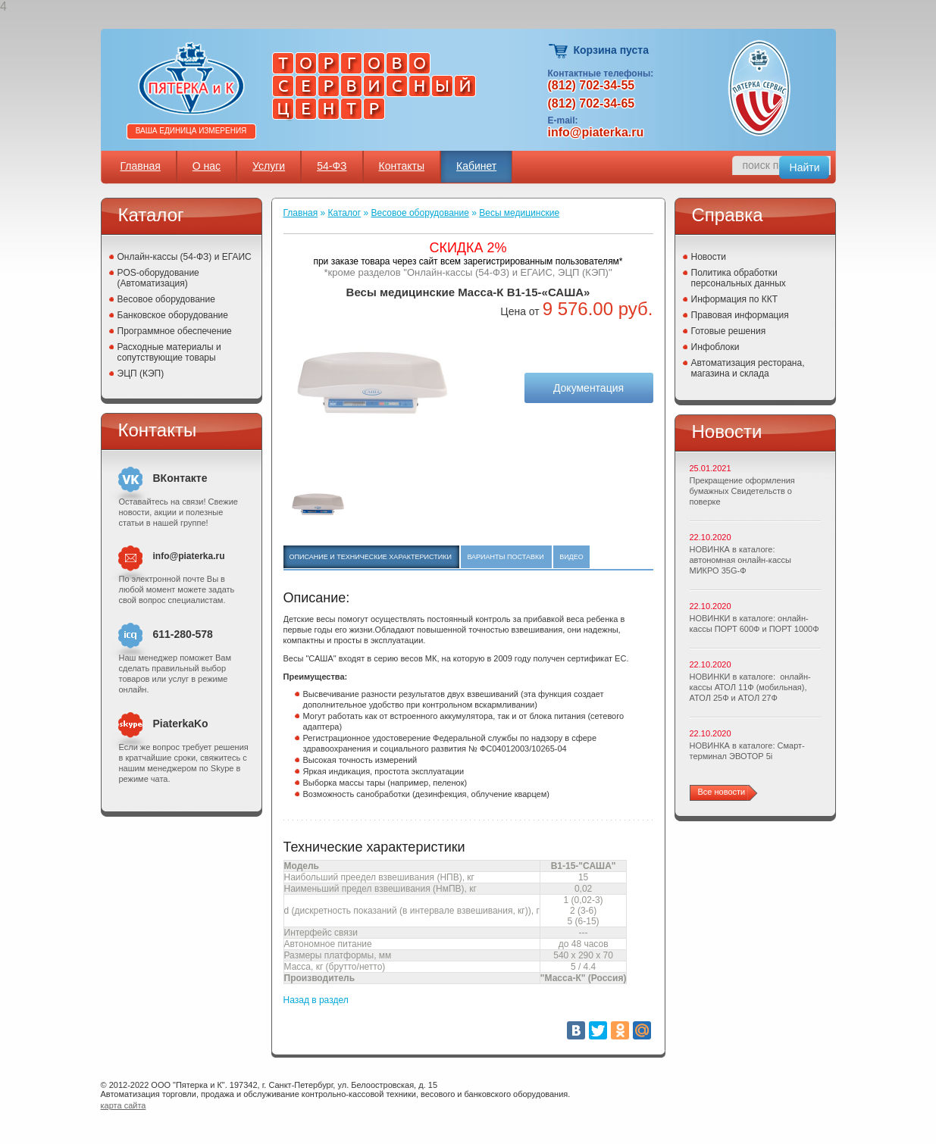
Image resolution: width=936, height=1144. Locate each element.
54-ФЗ (331, 166)
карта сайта (123, 1105)
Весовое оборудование (166, 299)
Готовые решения (728, 331)
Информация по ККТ (734, 299)
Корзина (559, 51)
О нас (207, 166)
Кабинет (476, 166)
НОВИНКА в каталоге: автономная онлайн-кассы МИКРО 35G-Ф (740, 560)
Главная (141, 166)
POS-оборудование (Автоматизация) (158, 278)
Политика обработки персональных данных (738, 278)
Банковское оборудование (173, 315)
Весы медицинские (519, 213)
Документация (588, 388)
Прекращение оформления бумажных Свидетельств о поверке (742, 491)
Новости (708, 257)
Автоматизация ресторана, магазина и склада (748, 368)
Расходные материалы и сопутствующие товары (169, 352)
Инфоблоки (715, 347)
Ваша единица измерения (191, 131)
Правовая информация (740, 315)
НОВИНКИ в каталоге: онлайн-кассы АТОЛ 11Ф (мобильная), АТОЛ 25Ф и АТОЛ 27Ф (750, 687)
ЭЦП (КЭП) (140, 373)
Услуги (268, 166)
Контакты (401, 166)
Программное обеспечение (174, 331)
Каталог (345, 213)
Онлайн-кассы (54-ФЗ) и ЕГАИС (184, 257)
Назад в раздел (316, 1000)
